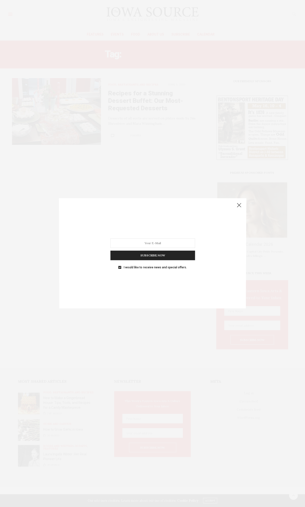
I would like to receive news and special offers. (155, 261)
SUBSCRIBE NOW (152, 251)
